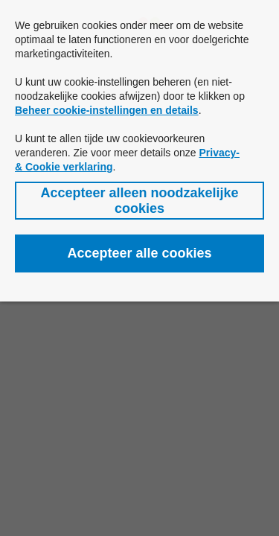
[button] (139, 201)
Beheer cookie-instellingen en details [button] (107, 110)
